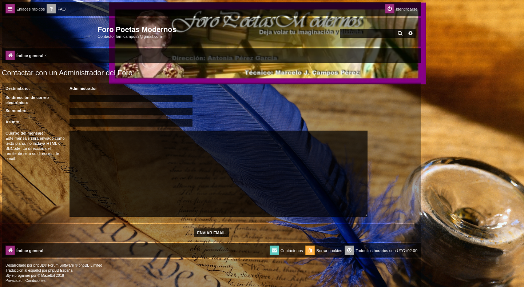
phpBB (38, 265)
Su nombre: (16, 110)
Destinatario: (17, 88)
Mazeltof (48, 276)
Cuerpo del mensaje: (25, 133)
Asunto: (13, 122)
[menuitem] (56, 9)
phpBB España (60, 270)
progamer (22, 276)
